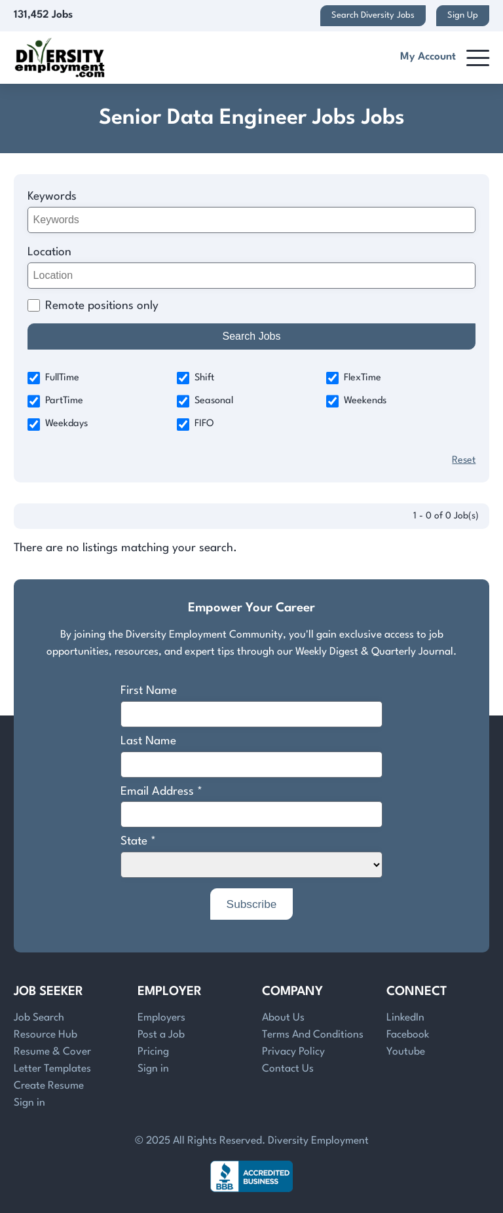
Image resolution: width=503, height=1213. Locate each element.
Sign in (29, 1103)
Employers (161, 1018)
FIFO (195, 424)
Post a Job (161, 1035)
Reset (463, 460)
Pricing (153, 1052)
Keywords (52, 196)
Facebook (407, 1035)
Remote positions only (101, 306)
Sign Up (462, 15)
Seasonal (205, 401)
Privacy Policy (293, 1052)
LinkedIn (405, 1018)
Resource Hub (45, 1035)
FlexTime (353, 378)
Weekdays (58, 424)
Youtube (405, 1052)
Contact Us (288, 1069)
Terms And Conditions (312, 1035)
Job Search (39, 1018)
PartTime (55, 401)
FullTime (53, 378)
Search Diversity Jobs (373, 15)
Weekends (356, 401)
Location (49, 252)
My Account (428, 57)
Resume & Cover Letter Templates (52, 1060)
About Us (283, 1018)
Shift (195, 378)
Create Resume (49, 1086)
